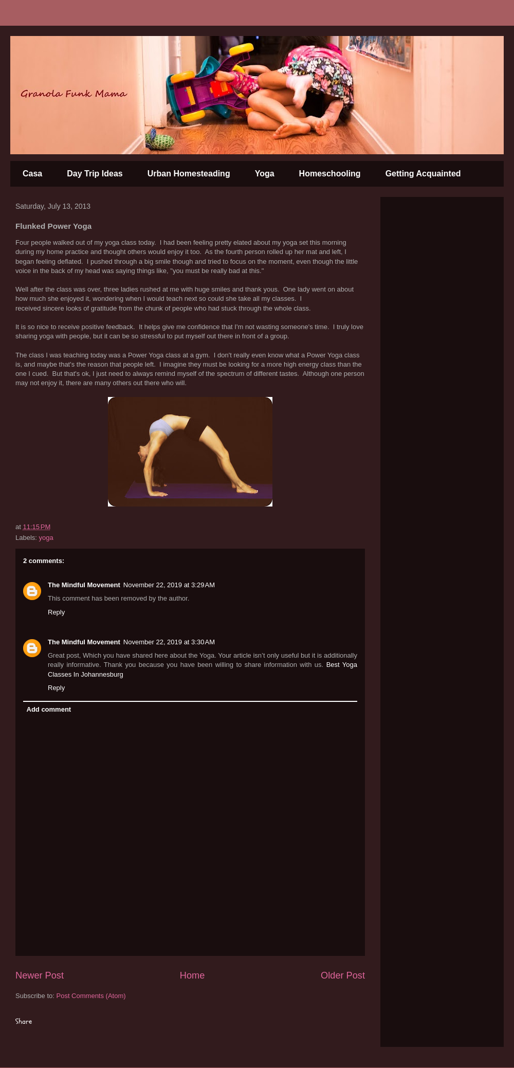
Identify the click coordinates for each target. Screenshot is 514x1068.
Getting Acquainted (423, 173)
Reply (56, 612)
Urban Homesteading (189, 173)
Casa (32, 173)
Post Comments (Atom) (91, 996)
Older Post (343, 975)
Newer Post (39, 975)
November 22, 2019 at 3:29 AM (169, 585)
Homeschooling (330, 173)
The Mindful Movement (84, 585)
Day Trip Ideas (95, 173)
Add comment (49, 709)
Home (192, 975)
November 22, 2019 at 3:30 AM (169, 642)
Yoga (264, 173)
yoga (46, 537)
